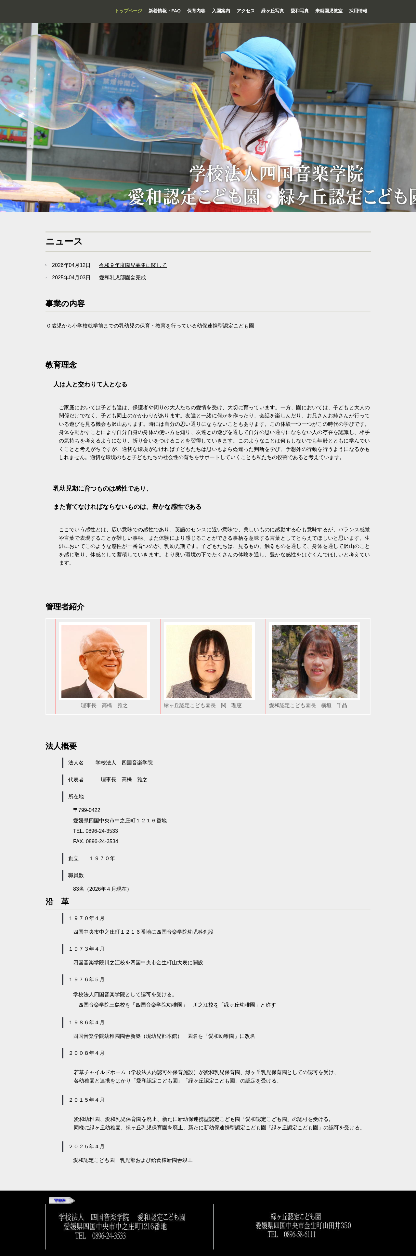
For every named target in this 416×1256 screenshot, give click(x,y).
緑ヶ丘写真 (272, 10)
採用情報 (358, 10)
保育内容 (196, 10)
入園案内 (221, 10)
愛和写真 (300, 10)
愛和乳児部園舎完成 (122, 277)
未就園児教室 (329, 10)
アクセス (246, 10)
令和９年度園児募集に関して (133, 265)
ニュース (64, 241)
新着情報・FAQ (165, 10)
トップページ (128, 10)
